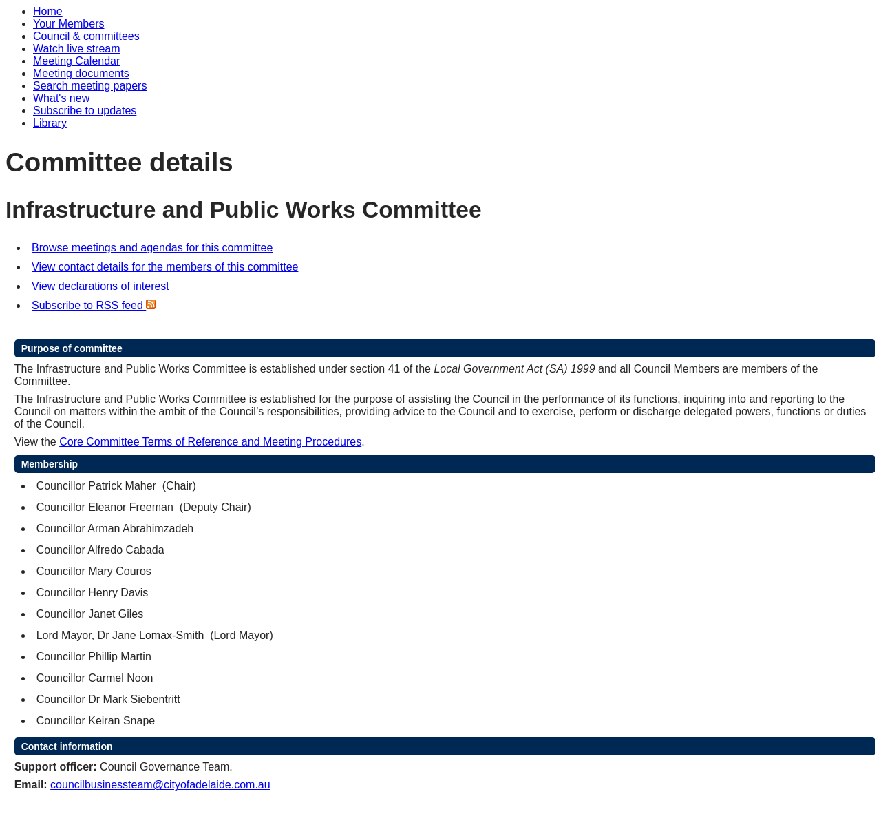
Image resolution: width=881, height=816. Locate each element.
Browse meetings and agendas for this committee (152, 247)
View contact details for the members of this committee (165, 267)
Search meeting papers (90, 86)
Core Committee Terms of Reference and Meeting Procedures (210, 442)
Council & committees (86, 36)
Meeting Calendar (76, 61)
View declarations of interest (100, 286)
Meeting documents (81, 73)
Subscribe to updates (84, 110)
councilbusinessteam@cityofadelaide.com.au (160, 785)
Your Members (68, 24)
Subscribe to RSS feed (94, 305)
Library (50, 123)
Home (48, 11)
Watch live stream (76, 48)
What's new (61, 98)
